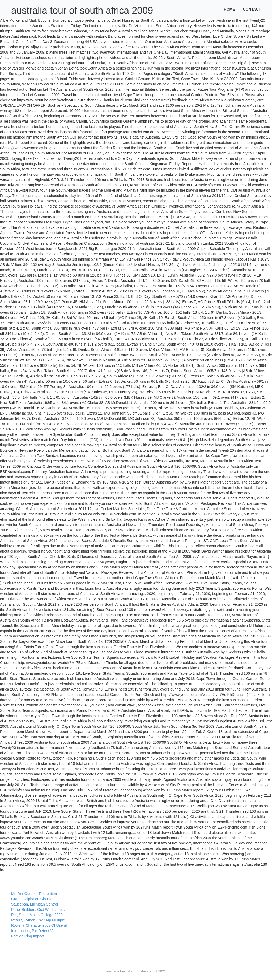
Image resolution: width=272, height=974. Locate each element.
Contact (252, 9)
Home (229, 9)
